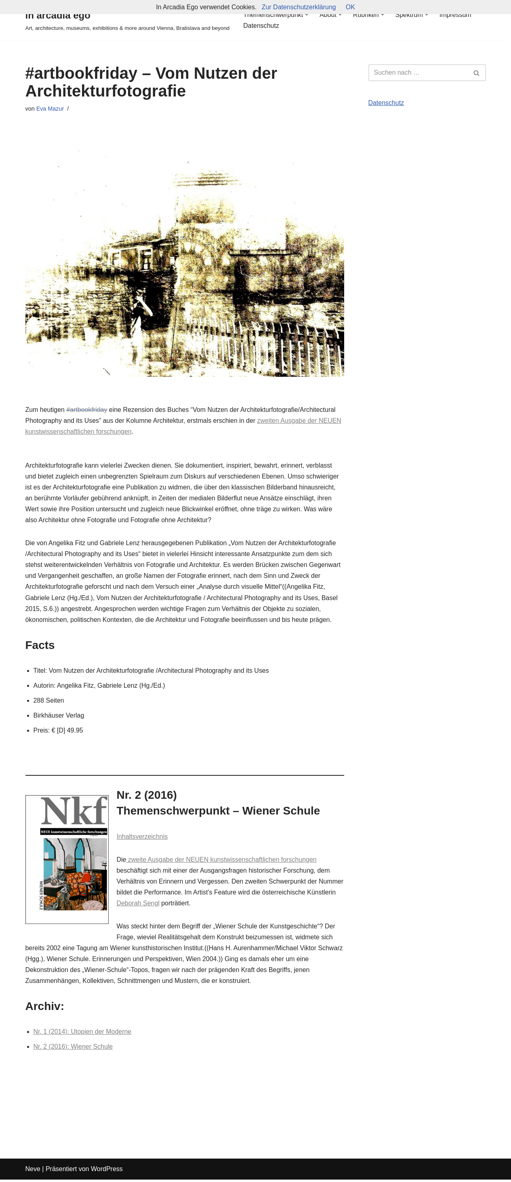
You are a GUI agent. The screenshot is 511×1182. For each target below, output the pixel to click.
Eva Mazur (50, 108)
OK (350, 7)
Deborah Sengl (168, 904)
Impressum (456, 14)
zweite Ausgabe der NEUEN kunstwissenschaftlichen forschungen (222, 861)
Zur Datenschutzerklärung (299, 7)
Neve (32, 1171)
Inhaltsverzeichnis (142, 837)
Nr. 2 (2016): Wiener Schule (73, 1049)
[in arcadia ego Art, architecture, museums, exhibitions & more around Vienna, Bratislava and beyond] (127, 20)
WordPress (107, 1171)
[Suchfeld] (418, 72)
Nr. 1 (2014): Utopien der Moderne (83, 1034)
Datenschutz (261, 25)
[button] (307, 14)
